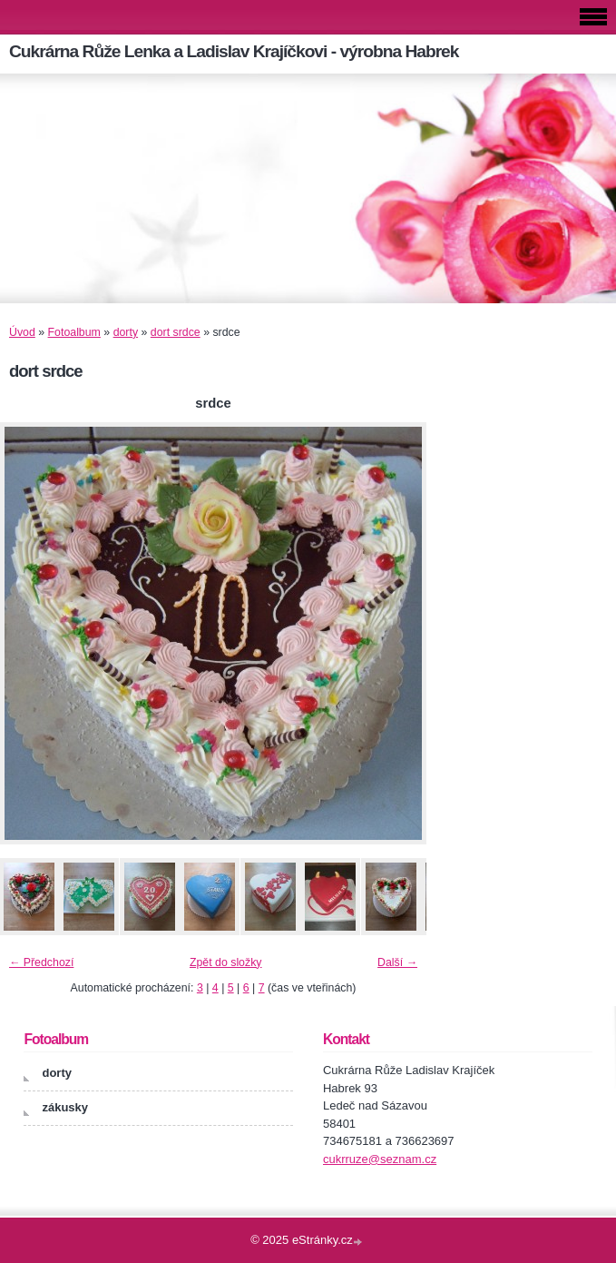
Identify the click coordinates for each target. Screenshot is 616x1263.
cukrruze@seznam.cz (379, 1159)
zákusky (65, 1107)
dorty (125, 332)
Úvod (22, 332)
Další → (397, 962)
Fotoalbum (74, 332)
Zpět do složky (226, 962)
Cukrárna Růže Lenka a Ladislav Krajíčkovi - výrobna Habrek (233, 51)
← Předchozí (41, 962)
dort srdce (175, 332)
